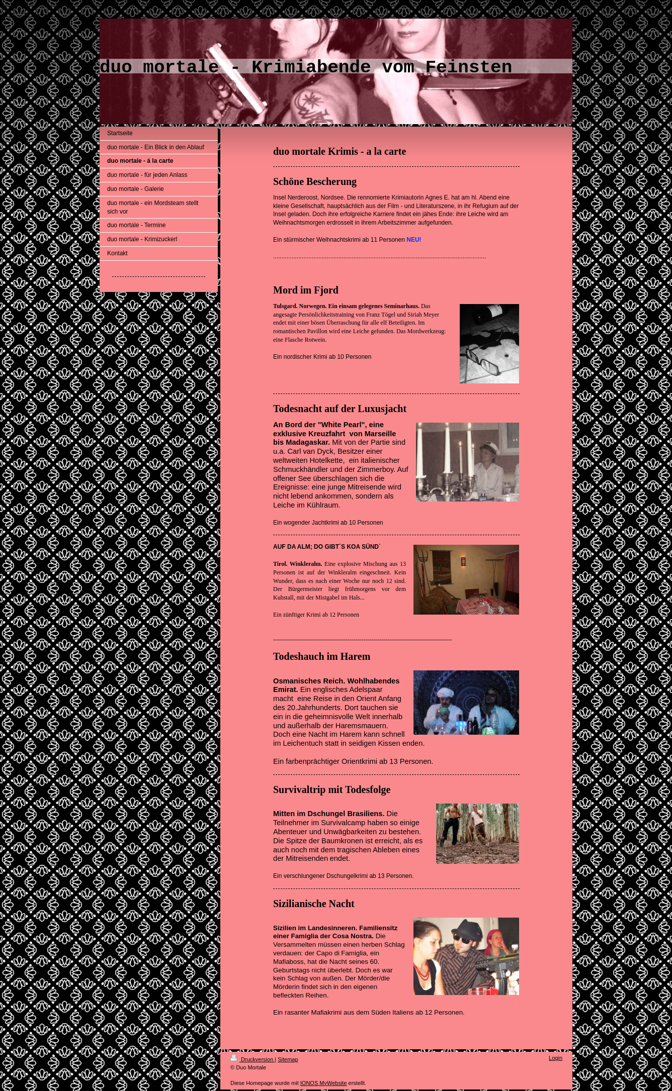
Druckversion (252, 1059)
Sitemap (288, 1059)
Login (555, 1058)
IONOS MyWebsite (323, 1083)
